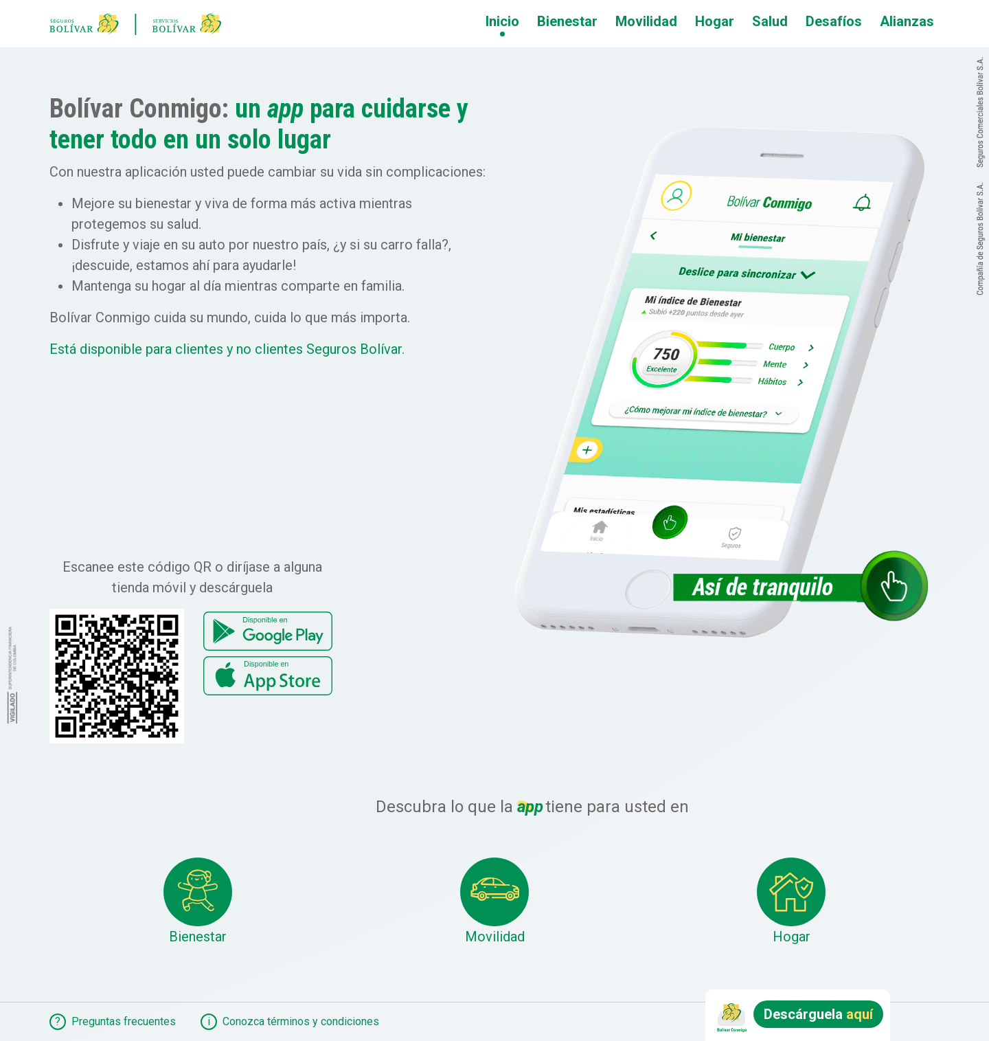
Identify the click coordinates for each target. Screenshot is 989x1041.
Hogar (714, 21)
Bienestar (567, 21)
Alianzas (907, 21)
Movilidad (646, 21)
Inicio (502, 21)
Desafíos (834, 21)
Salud (770, 21)
